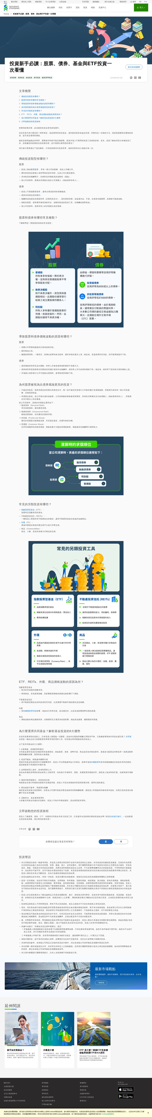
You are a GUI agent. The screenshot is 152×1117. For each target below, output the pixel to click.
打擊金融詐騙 (47, 1104)
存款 (60, 7)
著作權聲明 (84, 1086)
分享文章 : (23, 829)
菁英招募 (45, 1086)
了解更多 (101, 983)
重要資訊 (83, 1100)
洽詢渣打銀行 (115, 816)
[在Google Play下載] (126, 1096)
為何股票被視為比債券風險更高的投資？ (38, 107)
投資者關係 (8, 1090)
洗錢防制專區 (85, 1093)
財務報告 (45, 1090)
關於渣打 (7, 1083)
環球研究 (45, 1093)
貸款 (78, 7)
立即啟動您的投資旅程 (30, 121)
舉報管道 (83, 1090)
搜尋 (133, 2)
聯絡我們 (123, 2)
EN (140, 2)
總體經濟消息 (31, 711)
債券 (38, 192)
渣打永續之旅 (109, 2)
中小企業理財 (51, 2)
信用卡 (69, 7)
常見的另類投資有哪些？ (31, 111)
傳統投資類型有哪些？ (30, 96)
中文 (145, 2)
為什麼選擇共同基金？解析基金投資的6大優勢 (40, 118)
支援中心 (102, 7)
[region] (76, 1113)
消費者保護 (8, 1097)
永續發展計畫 (9, 1086)
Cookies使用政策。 (108, 1114)
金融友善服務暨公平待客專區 (14, 1100)
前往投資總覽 (134, 67)
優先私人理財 (26, 2)
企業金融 (62, 2)
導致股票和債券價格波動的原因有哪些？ (38, 104)
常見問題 (85, 2)
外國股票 (95, 762)
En (123, 1082)
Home (6, 14)
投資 (85, 7)
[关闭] (148, 1112)
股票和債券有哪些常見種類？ (33, 100)
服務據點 (96, 2)
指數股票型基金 (28, 510)
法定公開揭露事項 (10, 1093)
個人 (5, 2)
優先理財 (14, 2)
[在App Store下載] (126, 1089)
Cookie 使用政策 (87, 1097)
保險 (93, 7)
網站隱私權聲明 (47, 1097)
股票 (36, 169)
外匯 (23, 522)
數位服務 (51, 7)
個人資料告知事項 (48, 1100)
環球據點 (45, 1083)
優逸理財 (38, 2)
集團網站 (83, 1083)
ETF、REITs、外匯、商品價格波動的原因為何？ (41, 114)
